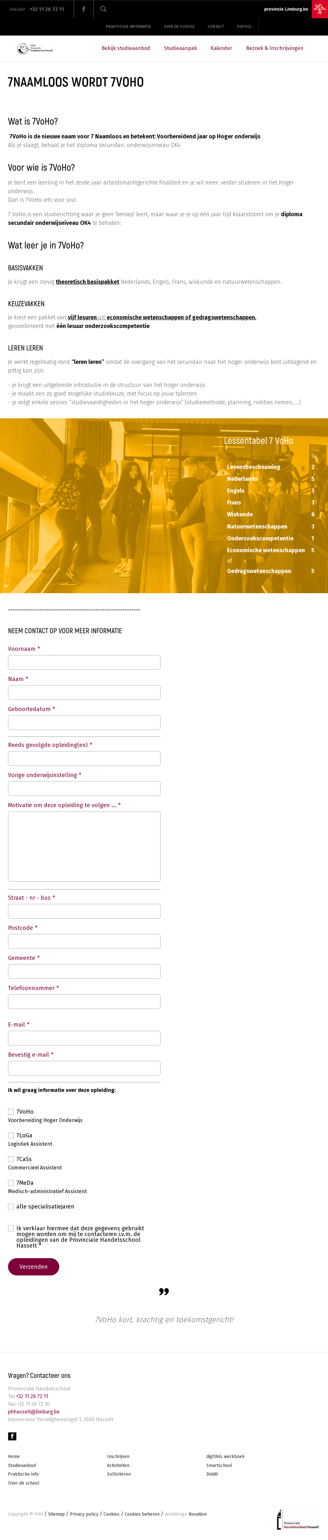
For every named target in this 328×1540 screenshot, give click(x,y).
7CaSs (24, 1159)
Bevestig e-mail (28, 1055)
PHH (38, 1515)
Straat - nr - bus (29, 898)
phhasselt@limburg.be (35, 1412)
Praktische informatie (128, 26)
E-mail (16, 1025)
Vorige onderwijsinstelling (42, 775)
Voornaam (22, 649)
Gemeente (21, 958)
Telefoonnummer (31, 988)
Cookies (111, 1515)
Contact (216, 26)
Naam (16, 679)
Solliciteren (119, 1475)
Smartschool (219, 1466)
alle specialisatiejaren (45, 1206)
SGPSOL (244, 26)
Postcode (20, 928)
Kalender (221, 48)
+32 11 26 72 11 (31, 1397)
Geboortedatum (29, 709)
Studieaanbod (22, 1466)
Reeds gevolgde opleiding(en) (48, 745)
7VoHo (25, 1112)
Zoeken (103, 9)
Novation (186, 1515)
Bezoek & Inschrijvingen (274, 48)
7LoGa (24, 1135)
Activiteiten (118, 1466)
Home (14, 1457)
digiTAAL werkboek (225, 1457)
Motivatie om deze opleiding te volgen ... (62, 805)
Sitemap (56, 1515)
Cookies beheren (142, 1515)
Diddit (212, 1475)
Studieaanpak (180, 48)
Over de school (179, 26)
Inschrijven (118, 1457)
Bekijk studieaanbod (126, 48)
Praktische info (23, 1475)
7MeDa (25, 1183)
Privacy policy (84, 1515)
